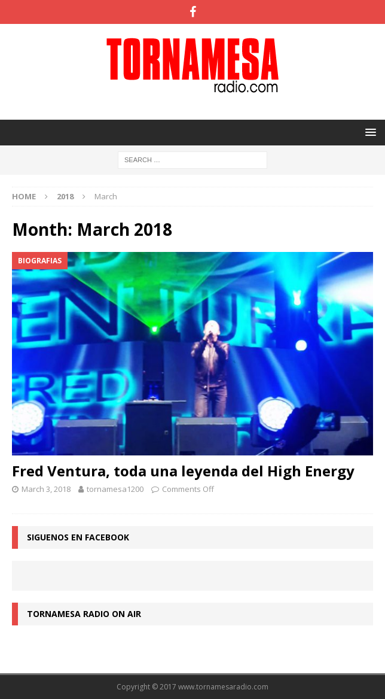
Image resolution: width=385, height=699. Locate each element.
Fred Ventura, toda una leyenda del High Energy (183, 471)
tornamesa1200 (115, 489)
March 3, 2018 (46, 489)
